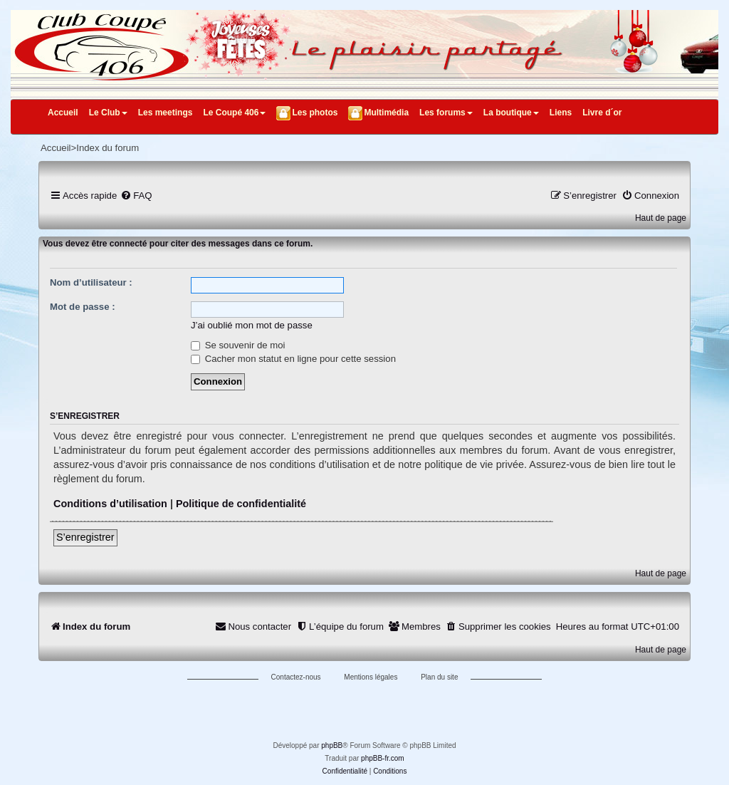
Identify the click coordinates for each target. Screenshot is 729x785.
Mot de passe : (82, 306)
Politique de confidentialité (241, 503)
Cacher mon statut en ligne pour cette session (293, 358)
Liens (561, 113)
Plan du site (439, 677)
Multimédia (386, 113)
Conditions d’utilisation (110, 503)
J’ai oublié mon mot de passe (252, 325)
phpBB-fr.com (382, 758)
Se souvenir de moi (238, 345)
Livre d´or (602, 113)
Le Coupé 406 (234, 113)
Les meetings (165, 113)
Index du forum (107, 147)
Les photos (314, 113)
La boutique (511, 113)
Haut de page (660, 218)
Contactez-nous (296, 677)
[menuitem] (136, 195)
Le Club (108, 113)
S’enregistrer (85, 537)
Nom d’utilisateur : (91, 282)
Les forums (446, 113)
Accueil (63, 113)
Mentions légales (370, 677)
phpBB (331, 745)
